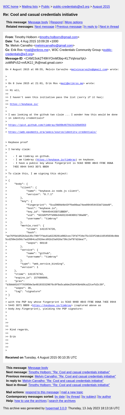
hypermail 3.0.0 (55, 408)
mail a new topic (72, 392)
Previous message (69, 26)
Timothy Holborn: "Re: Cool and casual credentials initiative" (69, 372)
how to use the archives (31, 400)
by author (104, 396)
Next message (44, 26)
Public (45, 6)
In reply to (90, 26)
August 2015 (101, 6)
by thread (73, 396)
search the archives (62, 400)
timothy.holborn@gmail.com (58, 37)
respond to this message (42, 392)
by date (60, 396)
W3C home (10, 6)
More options (74, 22)
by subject (89, 396)
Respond (56, 22)
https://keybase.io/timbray (56, 160)
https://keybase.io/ (24, 104)
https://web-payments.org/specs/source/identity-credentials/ (52, 132)
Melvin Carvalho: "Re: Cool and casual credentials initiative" (75, 376)
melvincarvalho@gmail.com (54, 45)
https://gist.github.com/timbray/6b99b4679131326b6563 (47, 125)
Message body (38, 22)
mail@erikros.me (36, 49)
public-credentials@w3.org (71, 6)
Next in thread (109, 26)
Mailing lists (30, 6)
